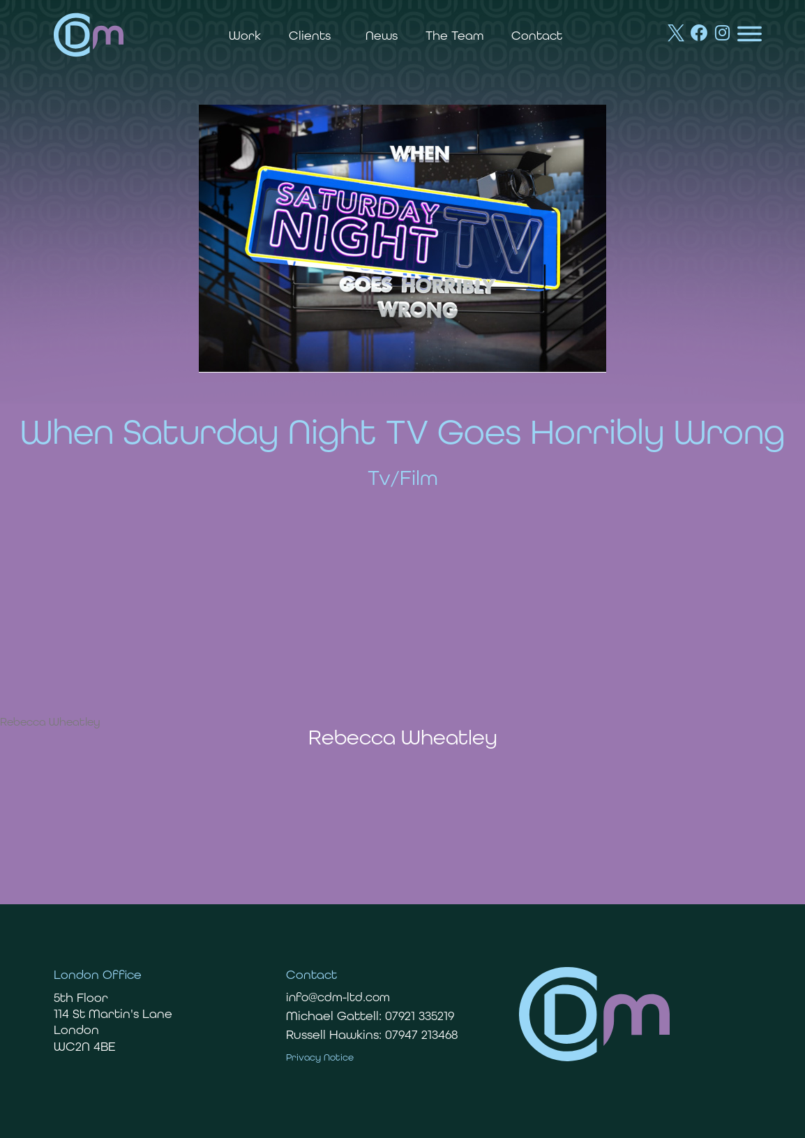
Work (245, 35)
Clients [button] (313, 35)
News (382, 35)
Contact (536, 35)
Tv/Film (403, 477)
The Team (454, 35)
